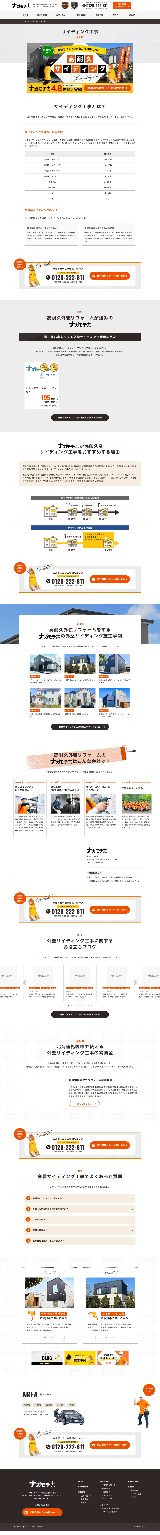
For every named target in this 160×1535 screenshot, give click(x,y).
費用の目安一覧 (109, 1489)
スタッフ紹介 (136, 1498)
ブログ (133, 1501)
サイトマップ (37, 1531)
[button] (24, 982)
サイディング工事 (110, 1516)
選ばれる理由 (133, 1486)
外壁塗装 (84, 1503)
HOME (80, 1486)
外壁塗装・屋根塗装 (111, 1513)
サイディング (86, 1507)
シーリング (107, 1503)
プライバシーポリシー (21, 1531)
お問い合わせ (83, 1491)
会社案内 (134, 1495)
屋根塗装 (106, 1496)
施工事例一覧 (86, 1500)
